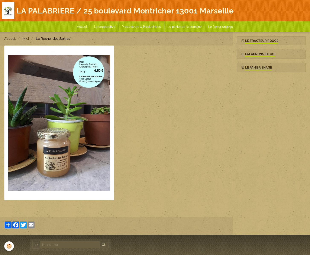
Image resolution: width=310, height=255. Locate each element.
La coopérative (104, 26)
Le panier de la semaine (185, 26)
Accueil (82, 26)
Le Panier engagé (220, 26)
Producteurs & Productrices (141, 26)
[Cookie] (9, 246)
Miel (26, 39)
